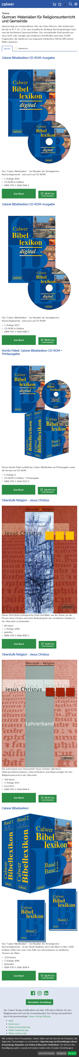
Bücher (7, 48)
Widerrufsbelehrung (18, 1030)
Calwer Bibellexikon (15, 808)
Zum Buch (19, 193)
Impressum (14, 1024)
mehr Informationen (46, 1053)
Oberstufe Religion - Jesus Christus (25, 500)
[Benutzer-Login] (65, 4)
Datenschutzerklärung (19, 1027)
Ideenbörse (23, 48)
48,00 (47, 194)
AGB (11, 1020)
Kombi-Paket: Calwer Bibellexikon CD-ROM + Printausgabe (32, 352)
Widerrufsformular (18, 1033)
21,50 (47, 644)
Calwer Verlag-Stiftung (39, 1016)
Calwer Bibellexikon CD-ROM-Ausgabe (28, 58)
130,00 (47, 490)
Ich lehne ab (61, 1053)
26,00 (48, 798)
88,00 (47, 341)
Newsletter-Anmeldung (39, 1002)
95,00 (47, 976)
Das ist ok (72, 1053)
